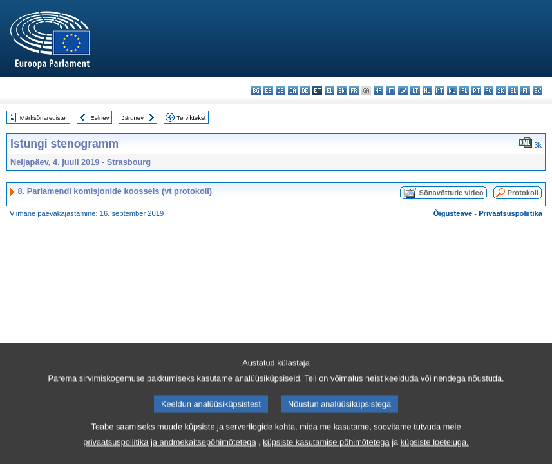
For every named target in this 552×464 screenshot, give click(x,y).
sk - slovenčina (501, 90)
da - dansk (293, 90)
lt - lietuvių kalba (415, 90)
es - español (268, 90)
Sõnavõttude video (451, 193)
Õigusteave (452, 213)
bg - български (256, 90)
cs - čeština (280, 90)
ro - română (488, 90)
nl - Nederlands (452, 90)
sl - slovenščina (513, 90)
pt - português (476, 90)
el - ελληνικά (329, 90)
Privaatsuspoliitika (510, 213)
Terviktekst (190, 117)
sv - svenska (537, 90)
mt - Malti (439, 90)
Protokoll (523, 193)
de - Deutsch (305, 90)
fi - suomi (525, 90)
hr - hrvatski (378, 90)
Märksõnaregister (44, 117)
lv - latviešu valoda (403, 90)
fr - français (354, 90)
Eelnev (99, 117)
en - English (342, 90)
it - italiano (390, 90)
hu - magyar (427, 90)
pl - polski (464, 90)
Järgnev (133, 117)
